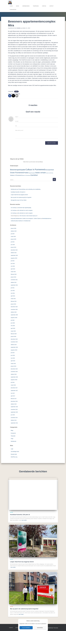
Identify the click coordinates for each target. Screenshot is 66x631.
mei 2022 (13, 266)
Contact (51, 6)
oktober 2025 (14, 231)
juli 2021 (12, 287)
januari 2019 (13, 366)
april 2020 (13, 328)
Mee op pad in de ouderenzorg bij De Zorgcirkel (21, 197)
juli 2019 (12, 352)
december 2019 (14, 339)
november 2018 (14, 371)
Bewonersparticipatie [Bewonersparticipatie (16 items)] (17, 170)
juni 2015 (13, 414)
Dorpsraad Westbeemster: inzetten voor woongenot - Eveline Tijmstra (26, 218)
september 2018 (14, 377)
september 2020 (14, 314)
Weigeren (40, 627)
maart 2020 (13, 331)
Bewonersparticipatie (15, 93)
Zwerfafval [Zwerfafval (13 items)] (34, 175)
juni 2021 (13, 290)
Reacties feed (14, 454)
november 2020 (14, 309)
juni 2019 (13, 355)
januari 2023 (13, 247)
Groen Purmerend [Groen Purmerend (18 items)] (17, 173)
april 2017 (13, 395)
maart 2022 (13, 271)
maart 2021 (13, 298)
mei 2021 (13, 293)
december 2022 (14, 250)
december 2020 (14, 306)
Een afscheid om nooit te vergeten (25, 210)
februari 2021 (14, 301)
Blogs (17, 6)
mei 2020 (13, 325)
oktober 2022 (14, 252)
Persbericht (13, 433)
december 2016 (14, 401)
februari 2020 (14, 333)
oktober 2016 (14, 404)
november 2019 (14, 341)
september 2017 (14, 390)
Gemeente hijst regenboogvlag (24, 207)
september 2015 (14, 412)
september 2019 (14, 347)
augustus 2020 (14, 317)
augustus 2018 (14, 379)
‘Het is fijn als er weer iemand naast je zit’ (28, 215)
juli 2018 (12, 382)
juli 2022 (12, 260)
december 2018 (14, 368)
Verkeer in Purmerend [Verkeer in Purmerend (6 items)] (16, 175)
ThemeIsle (55, 627)
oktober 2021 (14, 282)
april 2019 (13, 360)
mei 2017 (13, 393)
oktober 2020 (14, 312)
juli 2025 (12, 233)
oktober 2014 (14, 420)
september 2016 (14, 406)
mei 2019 (13, 358)
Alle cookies (26, 627)
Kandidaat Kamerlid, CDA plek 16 (18, 192)
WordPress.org (14, 456)
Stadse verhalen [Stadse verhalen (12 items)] (40, 173)
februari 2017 (14, 398)
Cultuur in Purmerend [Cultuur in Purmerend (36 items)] (35, 169)
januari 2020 (13, 336)
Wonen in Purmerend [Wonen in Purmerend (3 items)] (26, 175)
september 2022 (14, 255)
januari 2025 (13, 239)
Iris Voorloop (13, 207)
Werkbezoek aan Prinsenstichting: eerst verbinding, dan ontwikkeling (25, 189)
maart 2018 (13, 385)
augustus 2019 (14, 350)
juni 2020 (13, 323)
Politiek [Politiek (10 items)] (26, 172)
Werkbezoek (13, 441)
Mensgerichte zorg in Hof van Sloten (19, 200)
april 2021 (13, 295)
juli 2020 (12, 320)
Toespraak (13, 435)
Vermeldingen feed (15, 451)
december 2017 (14, 387)
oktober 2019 (14, 344)
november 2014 (14, 417)
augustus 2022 (14, 258)
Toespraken (36, 6)
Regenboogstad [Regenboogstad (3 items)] (32, 172)
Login (12, 448)
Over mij (44, 6)
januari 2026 (13, 228)
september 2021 (14, 285)
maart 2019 (13, 363)
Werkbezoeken (25, 6)
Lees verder (24, 520)
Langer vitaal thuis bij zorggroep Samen (19, 194)
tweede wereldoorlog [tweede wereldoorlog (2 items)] (49, 172)
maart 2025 (13, 236)
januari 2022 (13, 277)
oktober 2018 (14, 374)
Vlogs (11, 6)
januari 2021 (13, 304)
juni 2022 (13, 263)
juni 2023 (13, 244)
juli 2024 (12, 241)
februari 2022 (14, 274)
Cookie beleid (13, 9)
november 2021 (14, 279)
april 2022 (13, 268)
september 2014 (14, 423)
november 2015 (14, 409)
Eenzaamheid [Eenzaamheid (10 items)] (49, 170)
